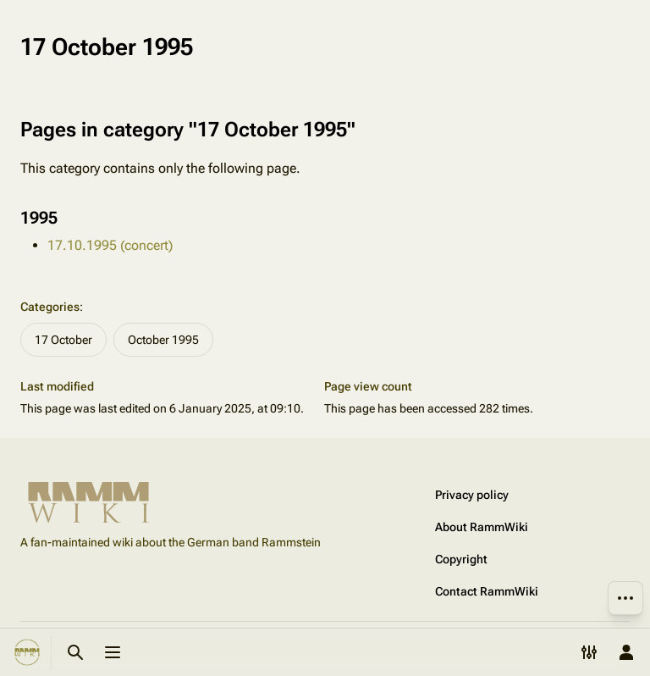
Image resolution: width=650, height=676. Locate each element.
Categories (50, 306)
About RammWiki (481, 527)
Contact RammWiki (486, 591)
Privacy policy (472, 494)
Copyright (461, 559)
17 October (63, 339)
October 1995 (163, 339)
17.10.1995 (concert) (110, 245)
